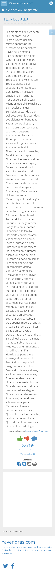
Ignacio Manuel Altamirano (37, 431)
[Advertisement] (27, 499)
